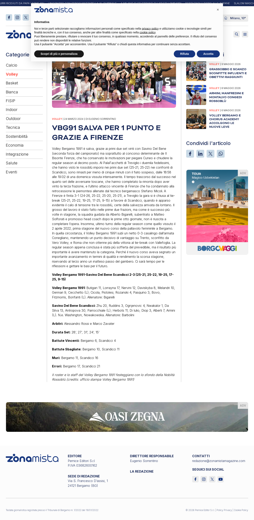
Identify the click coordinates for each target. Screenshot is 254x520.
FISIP (10, 100)
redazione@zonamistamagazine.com (218, 461)
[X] (210, 154)
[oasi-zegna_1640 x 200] (127, 417)
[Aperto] (245, 34)
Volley (12, 74)
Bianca (12, 92)
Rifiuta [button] (184, 53)
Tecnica (13, 127)
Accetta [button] (208, 53)
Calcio (11, 65)
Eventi (11, 172)
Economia (15, 145)
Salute (11, 163)
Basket (12, 83)
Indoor (11, 109)
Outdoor (13, 118)
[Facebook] (190, 154)
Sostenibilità (17, 136)
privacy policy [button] (150, 28)
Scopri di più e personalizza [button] (59, 53)
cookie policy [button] (147, 32)
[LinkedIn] (200, 154)
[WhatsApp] (221, 154)
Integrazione (17, 154)
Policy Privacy (224, 510)
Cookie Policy (241, 510)
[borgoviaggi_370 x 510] (217, 212)
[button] (218, 9)
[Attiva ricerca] (236, 34)
